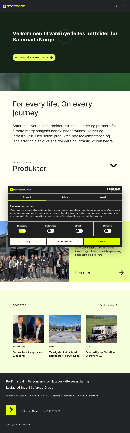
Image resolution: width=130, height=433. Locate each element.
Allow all (102, 241)
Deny (28, 241)
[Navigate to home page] (14, 6)
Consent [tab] (27, 197)
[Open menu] (124, 6)
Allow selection (65, 241)
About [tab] (103, 197)
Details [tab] (65, 197)
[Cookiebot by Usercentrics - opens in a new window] (109, 189)
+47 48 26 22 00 (52, 411)
